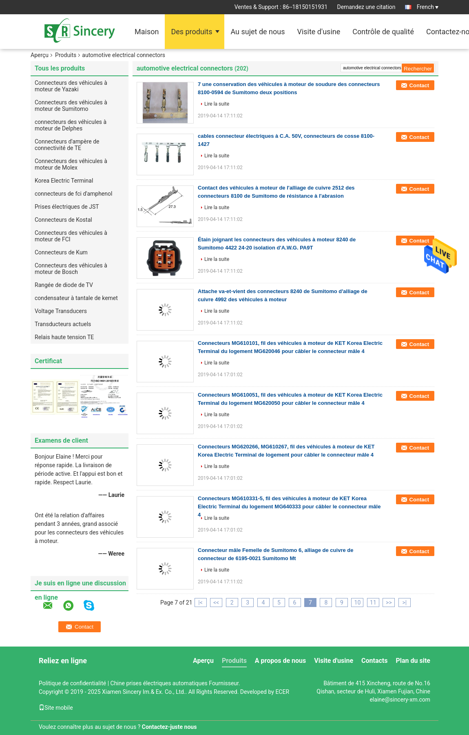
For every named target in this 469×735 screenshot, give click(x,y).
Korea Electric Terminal (64, 180)
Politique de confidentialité (72, 683)
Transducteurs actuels (63, 324)
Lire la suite (216, 104)
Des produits (191, 31)
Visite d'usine (318, 31)
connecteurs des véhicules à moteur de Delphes (70, 125)
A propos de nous (280, 660)
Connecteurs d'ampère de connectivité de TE (67, 144)
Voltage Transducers (61, 311)
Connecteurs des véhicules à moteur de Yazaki (71, 86)
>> (389, 602)
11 (373, 602)
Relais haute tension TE (64, 337)
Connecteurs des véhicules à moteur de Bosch (71, 268)
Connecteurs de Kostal (63, 219)
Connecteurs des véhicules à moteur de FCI (71, 236)
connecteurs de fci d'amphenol (73, 193)
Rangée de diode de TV (64, 285)
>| (405, 602)
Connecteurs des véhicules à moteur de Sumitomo (71, 105)
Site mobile (56, 707)
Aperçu (40, 55)
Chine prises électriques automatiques (159, 683)
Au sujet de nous (257, 31)
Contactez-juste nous (169, 727)
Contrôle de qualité (383, 31)
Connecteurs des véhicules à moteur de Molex (71, 164)
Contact (419, 85)
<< (216, 602)
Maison (147, 31)
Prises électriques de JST (67, 206)
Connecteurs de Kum (61, 252)
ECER (282, 692)
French (427, 7)
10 (357, 602)
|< (200, 602)
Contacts (374, 660)
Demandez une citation (366, 7)
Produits (65, 55)
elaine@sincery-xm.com (399, 699)
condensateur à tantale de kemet (76, 298)
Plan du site (413, 660)
